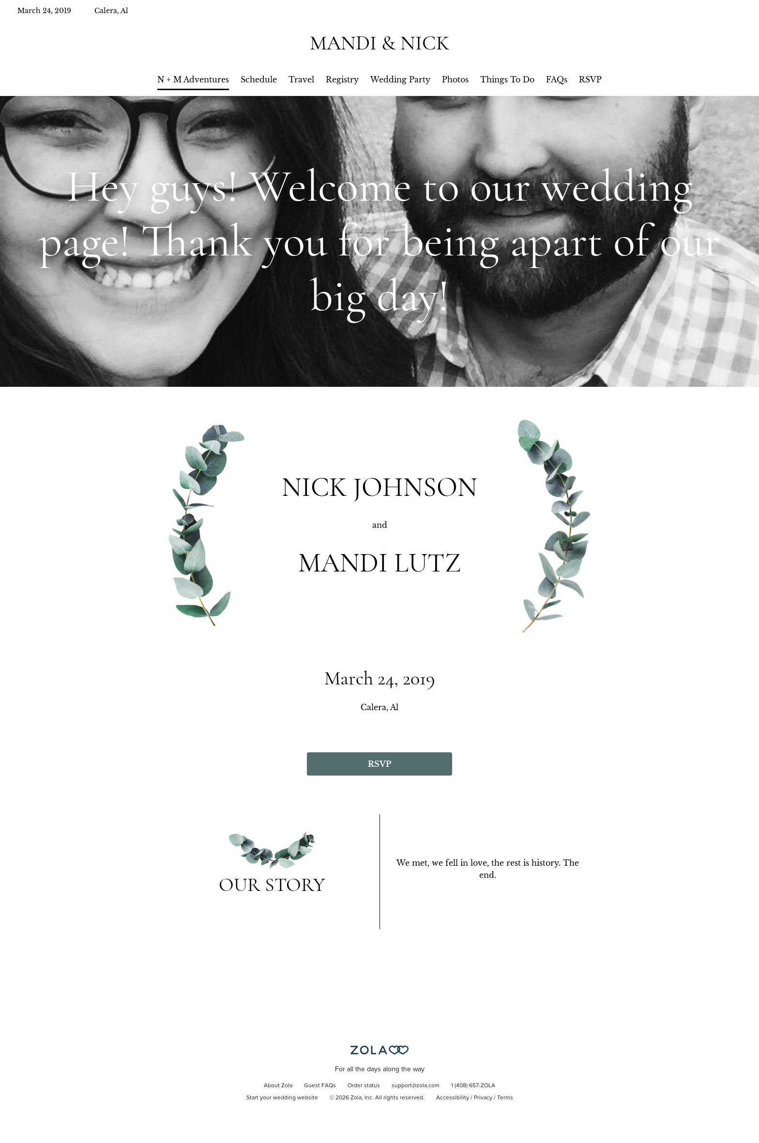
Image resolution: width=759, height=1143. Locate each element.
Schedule (259, 79)
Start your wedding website (282, 1098)
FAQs (556, 79)
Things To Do (507, 79)
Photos (455, 79)
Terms (505, 1098)
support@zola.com (416, 1086)
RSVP (590, 79)
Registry (342, 79)
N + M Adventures (193, 79)
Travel (301, 79)
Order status (364, 1086)
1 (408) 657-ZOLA (473, 1086)
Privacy (483, 1098)
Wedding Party (400, 79)
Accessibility (452, 1098)
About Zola (278, 1086)
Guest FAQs (320, 1086)
